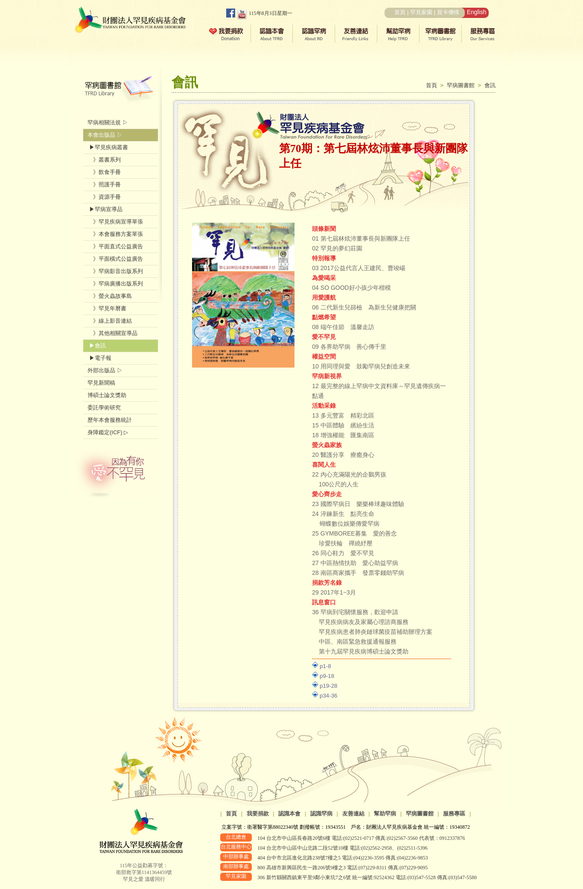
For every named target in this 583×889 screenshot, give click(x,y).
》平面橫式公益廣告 (115, 259)
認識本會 (289, 813)
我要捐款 (258, 813)
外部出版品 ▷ (104, 370)
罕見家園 (421, 12)
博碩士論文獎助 (106, 395)
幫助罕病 (385, 813)
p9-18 (327, 676)
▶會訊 (96, 345)
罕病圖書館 (462, 85)
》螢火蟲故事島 (109, 296)
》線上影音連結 (109, 321)
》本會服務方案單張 (115, 234)
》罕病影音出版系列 (115, 271)
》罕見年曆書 (106, 308)
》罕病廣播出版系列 (115, 283)
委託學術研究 (104, 407)
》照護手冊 (104, 184)
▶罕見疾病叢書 (107, 147)
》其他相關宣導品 (112, 333)
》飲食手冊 (104, 172)
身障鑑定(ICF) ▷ (107, 432)
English (477, 12)
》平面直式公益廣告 (115, 246)
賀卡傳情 (448, 12)
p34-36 (329, 695)
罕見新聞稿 (101, 383)
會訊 (490, 85)
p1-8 (325, 666)
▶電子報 (99, 358)
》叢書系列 (104, 159)
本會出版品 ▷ (104, 135)
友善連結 (353, 813)
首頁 (399, 12)
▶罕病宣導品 (104, 209)
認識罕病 (321, 813)
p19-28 (329, 686)
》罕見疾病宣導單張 (115, 221)
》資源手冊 (104, 197)
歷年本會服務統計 (109, 420)
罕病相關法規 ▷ (107, 122)
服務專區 (454, 813)
